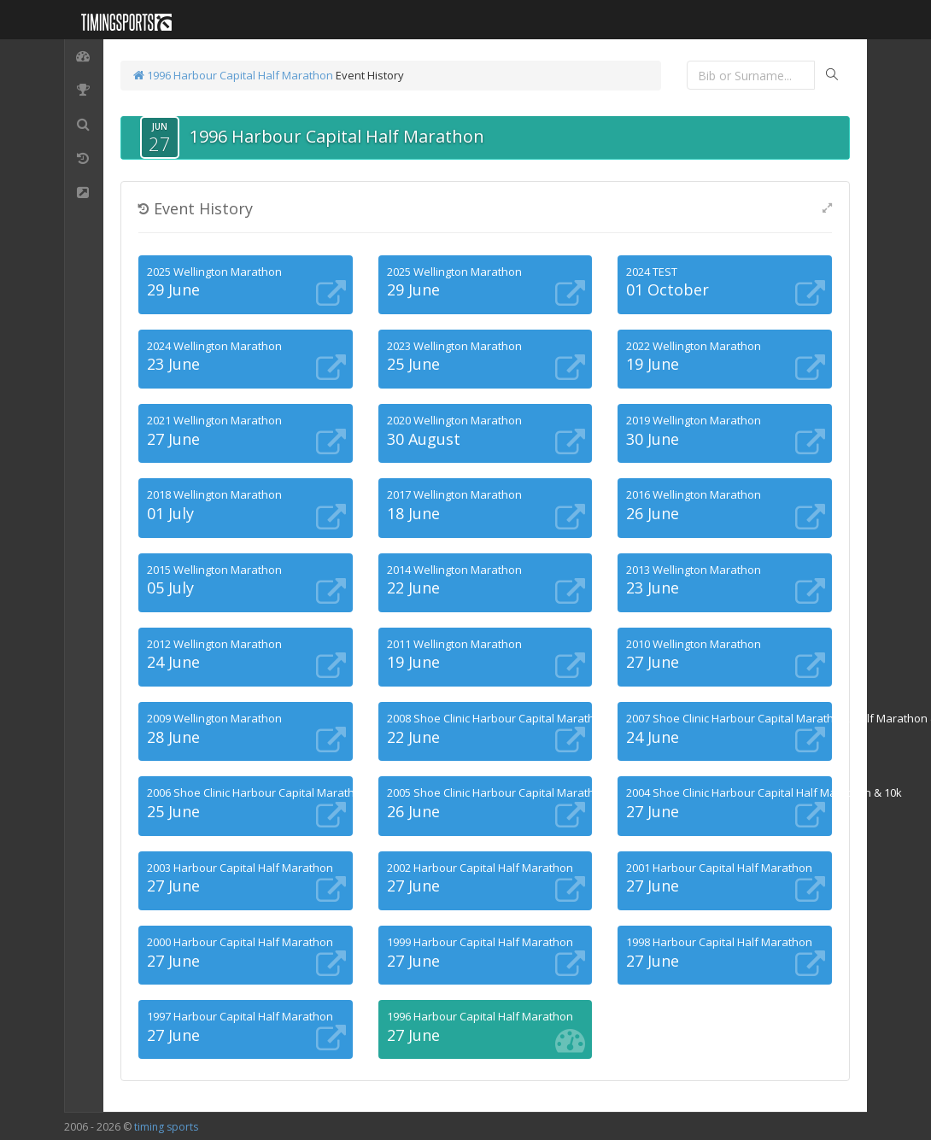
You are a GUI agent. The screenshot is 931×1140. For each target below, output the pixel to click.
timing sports (166, 1127)
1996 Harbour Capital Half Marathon (233, 75)
